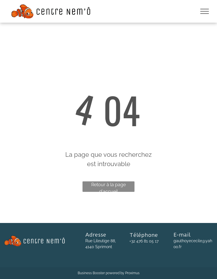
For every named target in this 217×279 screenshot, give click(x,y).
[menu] (204, 11)
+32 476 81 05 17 (144, 241)
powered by (115, 273)
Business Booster (91, 273)
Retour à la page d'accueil (108, 187)
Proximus (132, 273)
